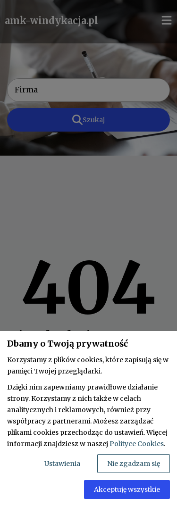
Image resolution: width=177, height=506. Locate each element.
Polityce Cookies (137, 444)
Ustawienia (62, 463)
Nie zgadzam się (133, 463)
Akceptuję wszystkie (127, 489)
